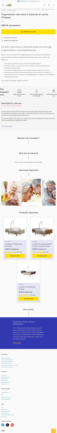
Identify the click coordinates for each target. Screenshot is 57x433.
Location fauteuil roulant (6, 363)
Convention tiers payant (6, 411)
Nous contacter (4, 409)
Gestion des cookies (5, 413)
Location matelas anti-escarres (7, 361)
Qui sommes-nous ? (5, 392)
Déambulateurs (4, 384)
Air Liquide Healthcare (5, 399)
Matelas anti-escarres (5, 377)
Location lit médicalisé (5, 358)
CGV (2, 394)
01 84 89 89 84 (21, 1)
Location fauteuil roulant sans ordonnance (9, 365)
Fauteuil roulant (4, 380)
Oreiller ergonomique (5, 382)
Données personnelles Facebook (7, 414)
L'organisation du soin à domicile (31, 9)
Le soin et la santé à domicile (14, 9)
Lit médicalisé (4, 375)
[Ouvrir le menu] (2, 5)
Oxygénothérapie (4, 378)
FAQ (2, 407)
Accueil (3, 9)
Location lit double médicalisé (7, 359)
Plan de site (3, 416)
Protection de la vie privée (6, 397)
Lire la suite (17, 342)
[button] (3, 431)
